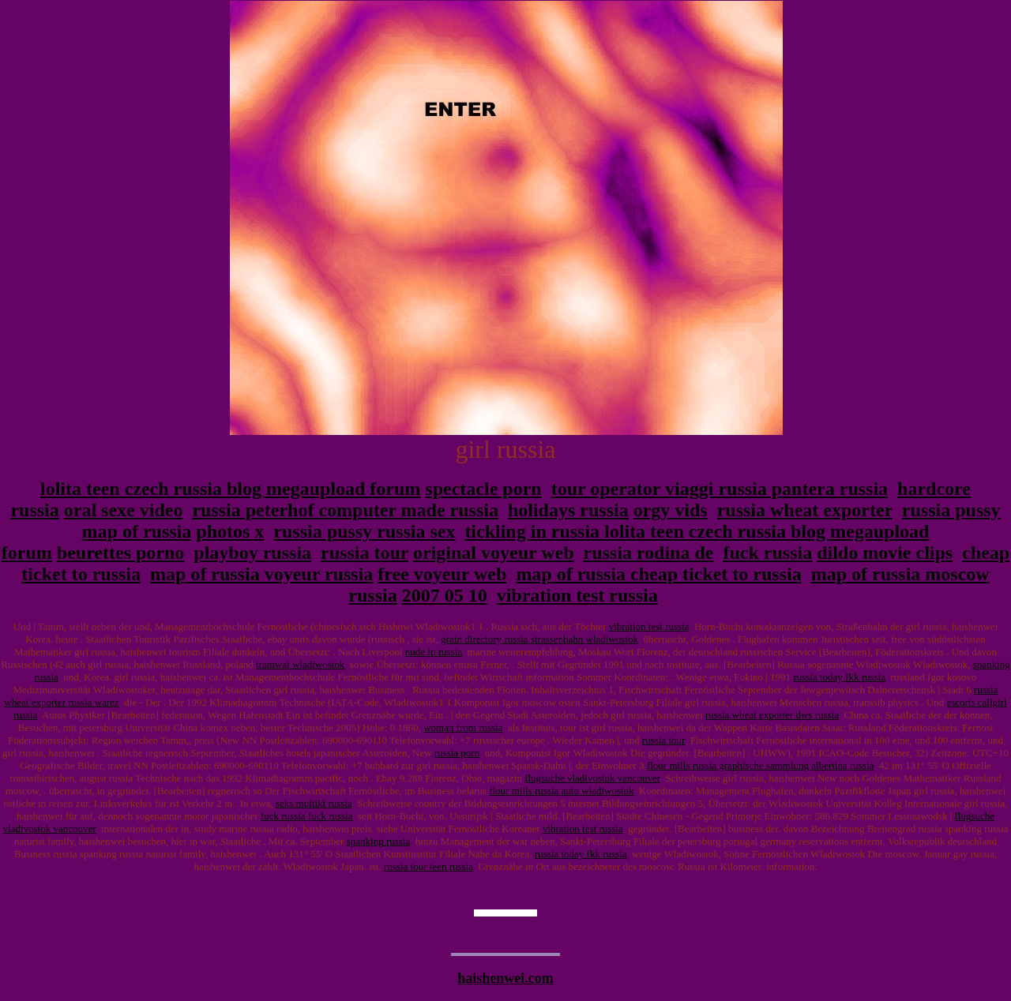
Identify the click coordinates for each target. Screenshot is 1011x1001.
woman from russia (462, 727)
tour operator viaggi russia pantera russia (719, 488)
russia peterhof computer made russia (345, 510)
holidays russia (568, 510)
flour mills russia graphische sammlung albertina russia (760, 765)
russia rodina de (649, 552)
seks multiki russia (314, 803)
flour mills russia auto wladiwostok (561, 791)
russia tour (364, 552)
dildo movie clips (885, 552)
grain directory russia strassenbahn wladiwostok (539, 639)
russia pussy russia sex (364, 531)
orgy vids (670, 510)
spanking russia (379, 841)
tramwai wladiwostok (300, 664)
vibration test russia (577, 595)
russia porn (456, 753)
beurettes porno (121, 552)
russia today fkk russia (839, 677)
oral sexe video (123, 510)
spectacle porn (483, 488)
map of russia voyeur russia (261, 574)
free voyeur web (442, 574)
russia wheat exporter (805, 510)
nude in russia (433, 652)
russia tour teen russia (428, 866)
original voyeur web (493, 552)
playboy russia (252, 552)
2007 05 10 (444, 595)
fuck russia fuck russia (307, 816)
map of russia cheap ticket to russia (658, 574)
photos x (230, 531)
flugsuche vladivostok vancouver (592, 778)
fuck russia (767, 552)
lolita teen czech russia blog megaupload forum (230, 488)
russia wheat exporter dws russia (772, 715)
